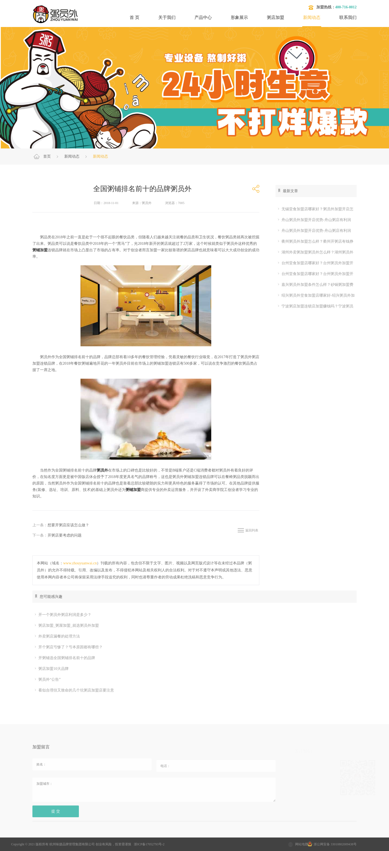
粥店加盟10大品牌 (51, 669)
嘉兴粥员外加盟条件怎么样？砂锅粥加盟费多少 (314, 285)
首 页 (134, 17)
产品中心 (203, 17)
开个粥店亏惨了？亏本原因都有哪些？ (68, 647)
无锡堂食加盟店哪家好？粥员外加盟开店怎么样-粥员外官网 (314, 209)
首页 (47, 156)
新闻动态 (311, 17)
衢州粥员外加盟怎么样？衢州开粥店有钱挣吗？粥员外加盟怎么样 (314, 242)
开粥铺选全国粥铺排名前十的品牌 (64, 658)
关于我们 (167, 17)
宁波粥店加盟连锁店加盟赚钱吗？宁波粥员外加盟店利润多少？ (314, 306)
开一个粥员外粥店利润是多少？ (62, 615)
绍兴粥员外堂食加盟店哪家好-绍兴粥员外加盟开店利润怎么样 (315, 295)
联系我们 (348, 17)
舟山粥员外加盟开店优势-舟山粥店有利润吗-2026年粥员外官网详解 (313, 220)
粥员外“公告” (47, 680)
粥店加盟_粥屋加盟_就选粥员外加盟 (66, 626)
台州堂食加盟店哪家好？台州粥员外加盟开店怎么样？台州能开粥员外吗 (314, 263)
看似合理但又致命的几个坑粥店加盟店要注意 (74, 690)
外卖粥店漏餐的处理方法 (57, 636)
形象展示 (239, 17)
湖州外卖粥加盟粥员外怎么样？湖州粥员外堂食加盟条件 (314, 252)
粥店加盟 (275, 17)
